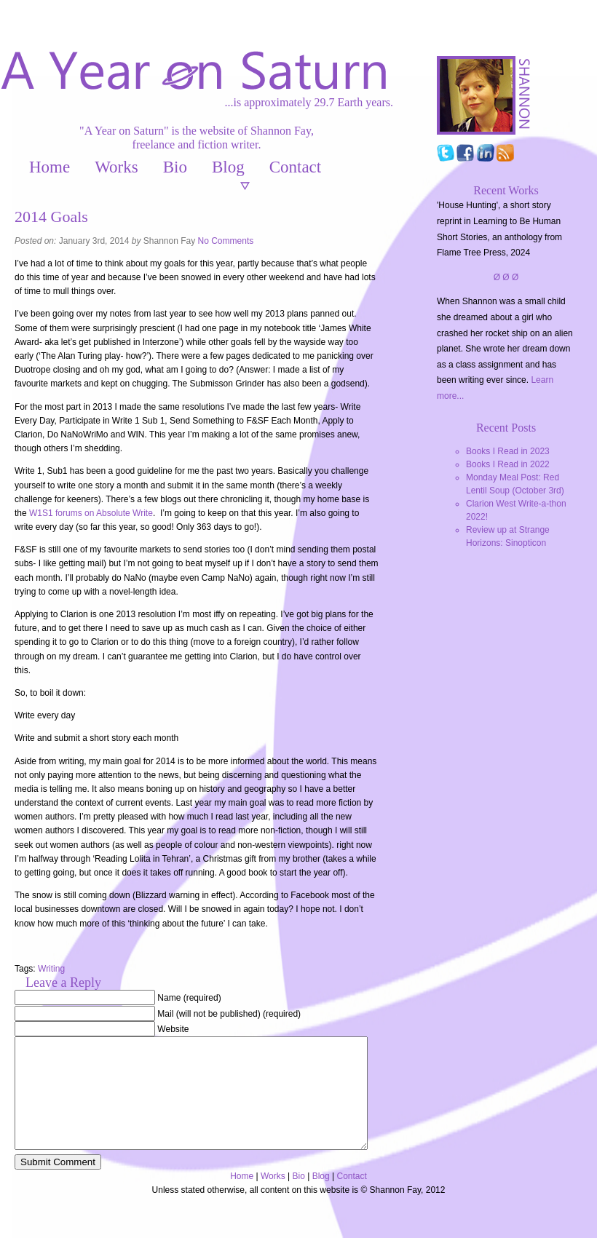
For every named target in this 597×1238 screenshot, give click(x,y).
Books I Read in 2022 (508, 464)
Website (173, 1029)
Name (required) (189, 998)
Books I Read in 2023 (508, 451)
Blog (228, 167)
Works (116, 167)
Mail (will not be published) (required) (229, 1014)
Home (49, 167)
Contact (295, 167)
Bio (175, 167)
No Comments (226, 241)
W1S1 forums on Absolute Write (91, 513)
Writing (51, 969)
